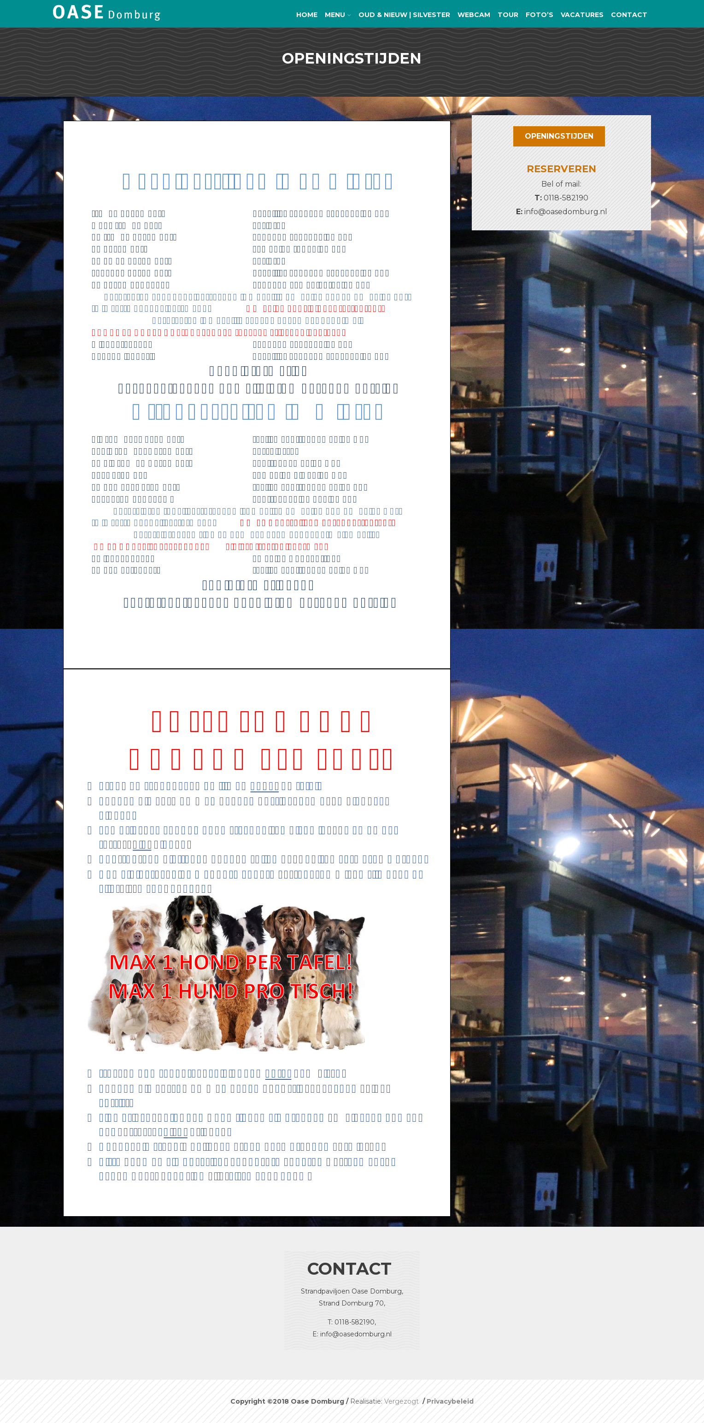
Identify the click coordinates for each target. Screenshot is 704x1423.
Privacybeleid (450, 1401)
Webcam (474, 15)
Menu (338, 15)
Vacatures (582, 15)
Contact (629, 15)
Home (306, 15)
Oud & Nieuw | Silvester (404, 15)
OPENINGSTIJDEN (559, 136)
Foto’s (539, 15)
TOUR (508, 15)
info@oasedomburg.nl (565, 211)
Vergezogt (402, 1401)
